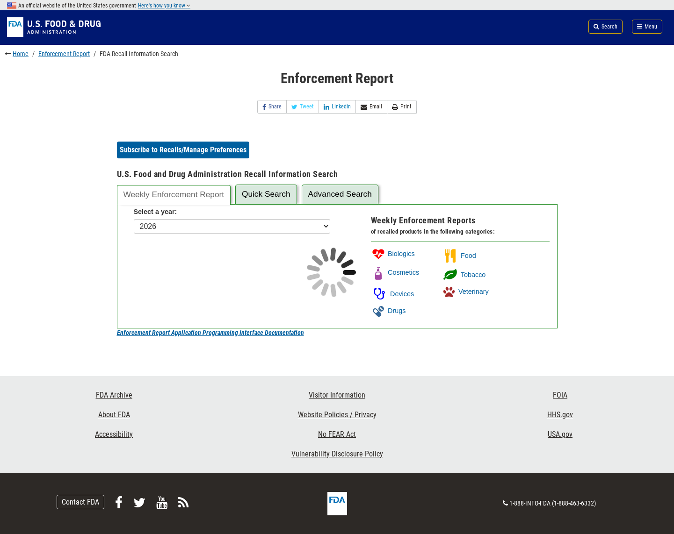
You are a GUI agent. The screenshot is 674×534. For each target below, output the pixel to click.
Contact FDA (80, 502)
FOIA (560, 395)
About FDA (114, 414)
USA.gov (560, 434)
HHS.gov (560, 414)
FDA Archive (114, 395)
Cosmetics (395, 272)
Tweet (302, 106)
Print (402, 106)
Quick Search (266, 194)
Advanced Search (340, 194)
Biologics (393, 253)
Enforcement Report (64, 53)
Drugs (388, 310)
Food (459, 255)
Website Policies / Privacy (337, 414)
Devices (392, 294)
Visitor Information (337, 395)
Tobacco (464, 274)
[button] (183, 150)
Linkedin (337, 106)
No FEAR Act (337, 434)
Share (272, 106)
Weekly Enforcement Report (173, 194)
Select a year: (155, 211)
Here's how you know (164, 5)
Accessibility (114, 434)
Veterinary (465, 291)
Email (371, 106)
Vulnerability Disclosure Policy (337, 453)
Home (21, 53)
